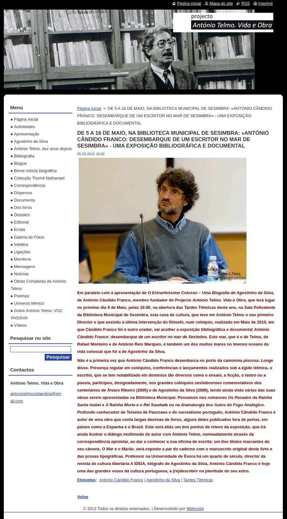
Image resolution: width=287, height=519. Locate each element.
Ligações (22, 251)
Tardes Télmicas (198, 479)
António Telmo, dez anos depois (43, 148)
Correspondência (29, 185)
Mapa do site (221, 3)
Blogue (20, 163)
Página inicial (89, 108)
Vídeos (20, 325)
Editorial (21, 222)
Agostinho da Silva (163, 479)
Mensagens (24, 266)
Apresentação (26, 134)
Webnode (195, 508)
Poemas (21, 296)
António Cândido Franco (121, 479)
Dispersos (23, 192)
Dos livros (23, 207)
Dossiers (22, 214)
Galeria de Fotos (29, 237)
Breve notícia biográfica (35, 170)
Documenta (24, 200)
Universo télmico (29, 303)
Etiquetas (86, 479)
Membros (22, 259)
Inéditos (21, 244)
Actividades (24, 126)
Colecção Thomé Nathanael (39, 178)
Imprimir (265, 3)
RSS (245, 3)
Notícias (21, 273)
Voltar (82, 496)
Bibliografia (24, 156)
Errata (19, 229)
